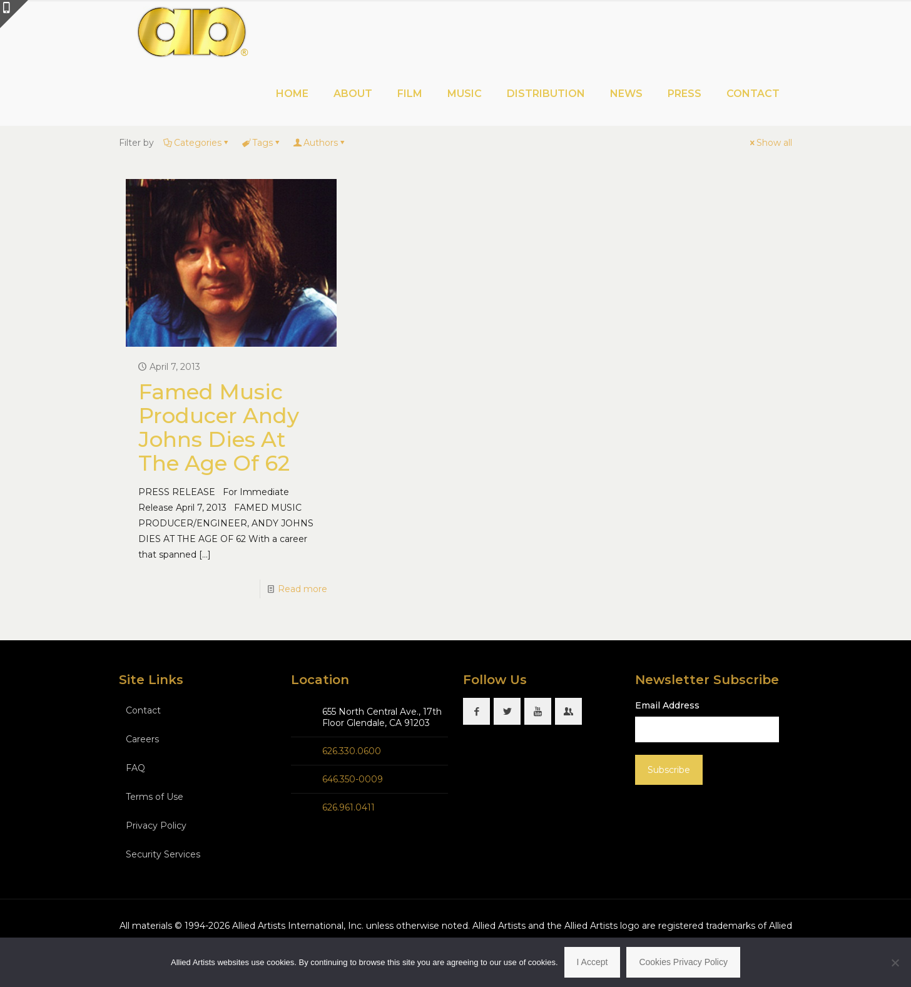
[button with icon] (476, 711)
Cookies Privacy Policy (683, 962)
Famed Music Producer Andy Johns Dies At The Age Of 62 (218, 427)
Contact (143, 710)
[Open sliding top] (14, 14)
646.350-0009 (352, 779)
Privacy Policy (156, 825)
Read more (302, 589)
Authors (320, 142)
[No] (895, 962)
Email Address (667, 705)
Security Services (163, 854)
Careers (142, 739)
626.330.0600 (351, 751)
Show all (770, 142)
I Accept (592, 962)
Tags (262, 142)
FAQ (135, 768)
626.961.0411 (348, 807)
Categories (196, 142)
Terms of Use (154, 796)
